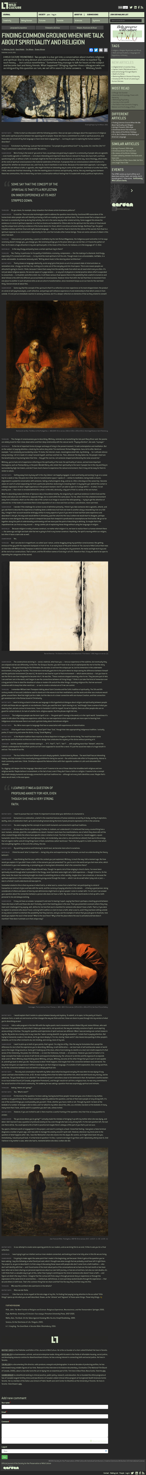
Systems (96, 20)
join (48, 14)
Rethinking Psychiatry (121, 100)
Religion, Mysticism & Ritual (87, 27)
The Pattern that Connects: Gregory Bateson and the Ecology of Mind (125, 105)
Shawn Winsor (40, 49)
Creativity (7, 20)
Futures (42, 20)
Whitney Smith (9, 49)
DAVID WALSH (7, 1354)
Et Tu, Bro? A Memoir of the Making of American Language (125, 135)
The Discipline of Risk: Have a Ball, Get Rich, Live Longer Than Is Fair (127, 161)
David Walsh (20, 49)
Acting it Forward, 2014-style (123, 127)
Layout (4, 1447)
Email (4, 1412)
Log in (127, 1473)
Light (125, 7)
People (121, 1473)
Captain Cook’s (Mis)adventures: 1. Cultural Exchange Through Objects (125, 70)
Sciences (78, 20)
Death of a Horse (118, 74)
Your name (6, 1403)
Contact (106, 1473)
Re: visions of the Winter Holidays (125, 132)
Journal (6, 14)
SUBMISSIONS (92, 14)
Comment (5, 1421)
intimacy (124, 55)
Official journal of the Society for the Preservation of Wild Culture (26, 1463)
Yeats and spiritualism (121, 53)
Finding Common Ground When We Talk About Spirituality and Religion (126, 123)
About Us (78, 14)
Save (4, 1457)
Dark (120, 7)
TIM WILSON (6, 1364)
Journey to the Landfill (121, 102)
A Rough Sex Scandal (120, 93)
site (104, 1371)
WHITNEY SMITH (7, 1350)
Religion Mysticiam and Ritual (130, 50)
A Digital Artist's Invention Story (124, 67)
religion (115, 50)
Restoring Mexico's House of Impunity (126, 76)
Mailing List (114, 1473)
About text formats (98, 1441)
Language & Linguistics (18, 27)
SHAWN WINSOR (7, 1375)
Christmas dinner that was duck (124, 129)
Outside (60, 20)
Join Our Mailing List (119, 14)
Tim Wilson (29, 49)
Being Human (26, 20)
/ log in (53, 14)
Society (42, 14)
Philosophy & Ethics (52, 27)
